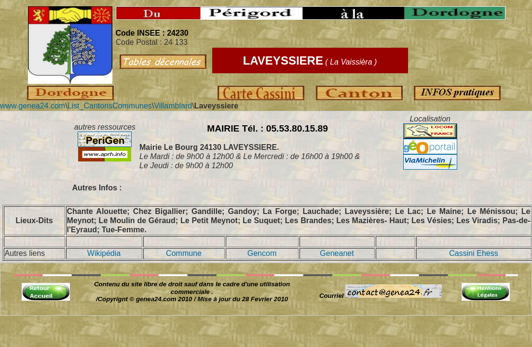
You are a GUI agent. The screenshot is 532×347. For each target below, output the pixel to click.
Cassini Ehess (473, 253)
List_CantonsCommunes (110, 106)
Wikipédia (104, 253)
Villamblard (173, 106)
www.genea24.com (32, 106)
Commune (184, 253)
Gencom (261, 253)
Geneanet (337, 253)
